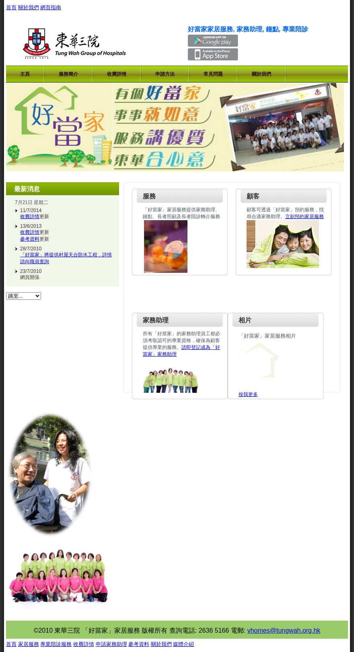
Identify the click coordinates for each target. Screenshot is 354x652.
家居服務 (28, 644)
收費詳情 (116, 74)
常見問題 (213, 74)
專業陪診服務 (56, 644)
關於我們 (28, 7)
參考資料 (29, 239)
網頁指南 (50, 7)
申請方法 (165, 74)
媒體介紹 (183, 644)
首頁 (11, 7)
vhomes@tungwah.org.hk (284, 630)
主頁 (25, 74)
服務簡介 (68, 74)
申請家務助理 (111, 644)
